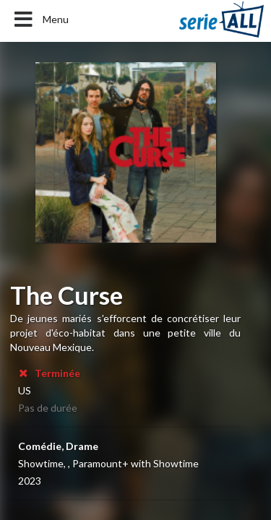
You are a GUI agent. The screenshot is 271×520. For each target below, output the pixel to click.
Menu (40, 19)
